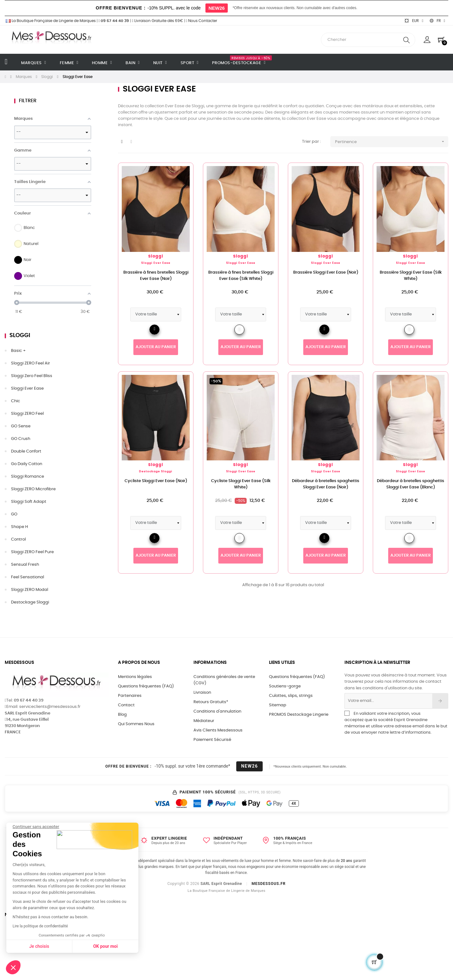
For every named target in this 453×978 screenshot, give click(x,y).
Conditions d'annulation (217, 711)
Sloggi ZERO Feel (27, 414)
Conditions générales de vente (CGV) (224, 680)
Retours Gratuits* (210, 702)
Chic (15, 401)
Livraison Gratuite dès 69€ (157, 21)
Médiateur (203, 721)
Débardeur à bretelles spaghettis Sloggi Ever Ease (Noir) (325, 484)
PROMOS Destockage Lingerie (298, 715)
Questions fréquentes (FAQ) (146, 686)
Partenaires (130, 696)
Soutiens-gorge (285, 686)
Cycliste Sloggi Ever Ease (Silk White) (241, 484)
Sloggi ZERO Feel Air (30, 363)
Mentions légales (135, 677)
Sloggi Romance (27, 477)
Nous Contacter (201, 21)
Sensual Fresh (25, 565)
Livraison (202, 693)
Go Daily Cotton (26, 464)
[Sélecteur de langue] (437, 20)
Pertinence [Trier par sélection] (391, 141)
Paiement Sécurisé (212, 740)
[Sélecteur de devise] (413, 20)
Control (18, 539)
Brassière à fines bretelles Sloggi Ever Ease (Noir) (155, 275)
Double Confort (26, 451)
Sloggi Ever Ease (27, 388)
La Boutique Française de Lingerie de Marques (50, 21)
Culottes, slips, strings (291, 696)
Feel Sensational (27, 577)
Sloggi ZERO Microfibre (33, 489)
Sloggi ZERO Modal (29, 590)
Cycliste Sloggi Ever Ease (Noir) (156, 481)
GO (14, 514)
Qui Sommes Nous (136, 724)
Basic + (18, 351)
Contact (126, 705)
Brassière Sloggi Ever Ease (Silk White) (411, 275)
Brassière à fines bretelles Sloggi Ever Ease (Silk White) (240, 275)
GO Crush (20, 439)
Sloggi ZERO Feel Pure (32, 552)
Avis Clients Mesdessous (218, 730)
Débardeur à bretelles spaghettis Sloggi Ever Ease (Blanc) (410, 484)
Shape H (19, 527)
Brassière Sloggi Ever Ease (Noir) (325, 272)
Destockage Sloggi (30, 602)
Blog (122, 715)
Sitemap (277, 705)
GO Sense (21, 426)
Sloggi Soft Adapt (28, 502)
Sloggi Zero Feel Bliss (31, 376)
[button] (13, 967)
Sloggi (19, 335)
